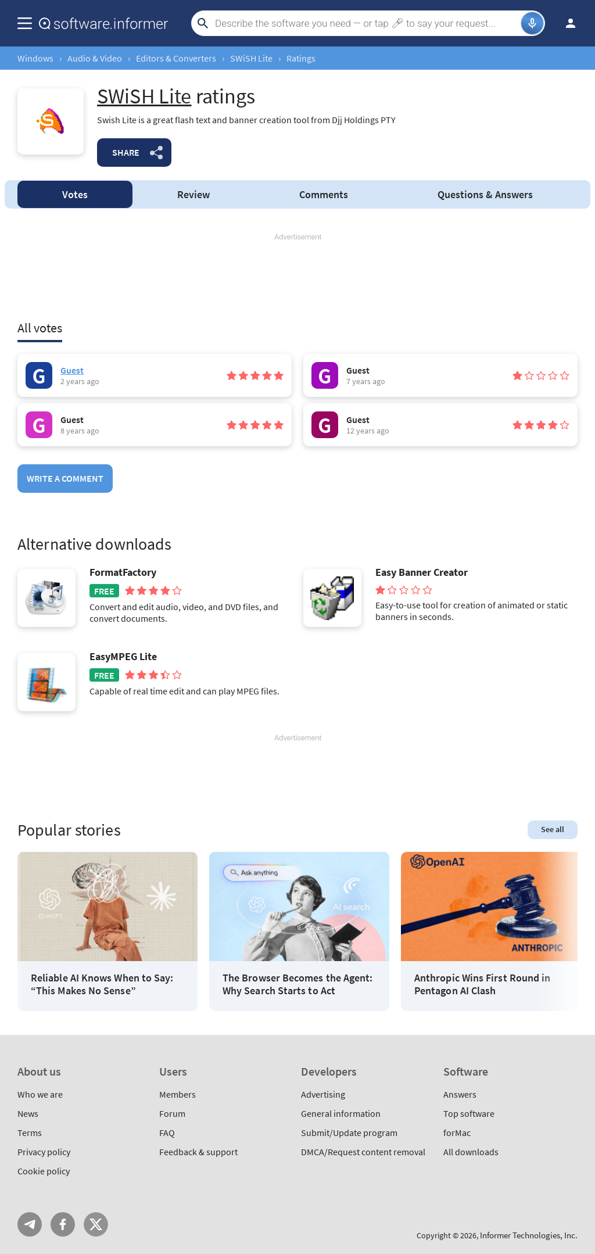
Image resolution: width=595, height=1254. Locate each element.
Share (125, 152)
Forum (172, 1113)
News (27, 1113)
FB (63, 1224)
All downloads (471, 1152)
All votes (39, 328)
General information (341, 1113)
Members (177, 1094)
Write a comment (65, 478)
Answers (485, 194)
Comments (323, 194)
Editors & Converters (176, 58)
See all (552, 829)
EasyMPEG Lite (123, 656)
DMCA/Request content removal (363, 1152)
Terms (29, 1132)
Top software (468, 1113)
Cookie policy (43, 1171)
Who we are (40, 1094)
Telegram (29, 1224)
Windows (35, 58)
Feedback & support (198, 1152)
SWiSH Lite (251, 58)
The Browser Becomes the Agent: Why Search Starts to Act (297, 984)
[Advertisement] (297, 277)
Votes (75, 194)
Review (193, 194)
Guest (72, 370)
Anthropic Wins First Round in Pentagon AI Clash (482, 984)
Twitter (96, 1224)
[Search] (366, 23)
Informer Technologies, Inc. (529, 1235)
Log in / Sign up (565, 23)
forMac (457, 1132)
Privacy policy (43, 1152)
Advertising (323, 1094)
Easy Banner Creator (421, 572)
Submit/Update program (349, 1132)
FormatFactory (122, 572)
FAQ (167, 1132)
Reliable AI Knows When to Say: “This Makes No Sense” (102, 984)
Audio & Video (94, 58)
